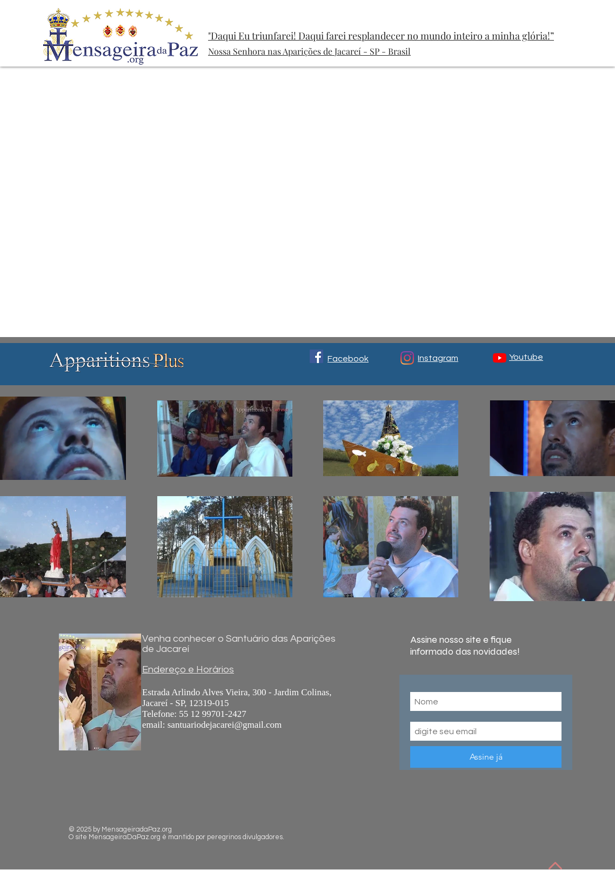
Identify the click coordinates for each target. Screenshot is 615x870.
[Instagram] (407, 358)
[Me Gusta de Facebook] (466, 824)
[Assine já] (485, 757)
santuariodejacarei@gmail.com (225, 725)
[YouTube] (499, 358)
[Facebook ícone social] (316, 356)
